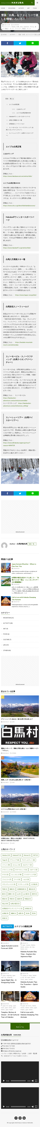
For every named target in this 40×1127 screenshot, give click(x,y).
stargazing (9, 977)
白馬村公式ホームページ (10, 1040)
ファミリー (7, 26)
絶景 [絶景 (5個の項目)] (21, 913)
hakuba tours (24, 949)
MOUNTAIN (11, 8)
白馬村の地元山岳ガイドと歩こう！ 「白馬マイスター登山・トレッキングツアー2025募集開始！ (25, 580)
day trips (32, 947)
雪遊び (24, 28)
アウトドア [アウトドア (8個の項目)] (14, 860)
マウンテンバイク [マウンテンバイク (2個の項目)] (8, 884)
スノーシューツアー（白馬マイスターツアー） (19, 134)
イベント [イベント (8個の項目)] (6, 865)
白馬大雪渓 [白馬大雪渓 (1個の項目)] (15, 903)
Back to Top (20, 1027)
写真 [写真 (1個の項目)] (4, 889)
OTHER (5, 650)
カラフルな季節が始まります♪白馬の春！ (14, 809)
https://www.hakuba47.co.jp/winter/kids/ (17, 248)
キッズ (29, 28)
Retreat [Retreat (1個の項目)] (27, 855)
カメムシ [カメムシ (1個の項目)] (16, 865)
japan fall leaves (26, 1005)
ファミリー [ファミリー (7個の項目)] (6, 879)
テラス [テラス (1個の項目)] (5, 874)
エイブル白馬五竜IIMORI (21, 113)
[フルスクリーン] (36, 1081)
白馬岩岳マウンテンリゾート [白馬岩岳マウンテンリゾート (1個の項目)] (12, 908)
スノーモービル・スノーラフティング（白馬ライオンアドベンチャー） (19, 128)
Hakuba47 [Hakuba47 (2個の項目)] (17, 855)
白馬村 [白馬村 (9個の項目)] (5, 913)
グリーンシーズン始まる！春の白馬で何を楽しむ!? (17, 719)
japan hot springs (7, 1005)
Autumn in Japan (27, 975)
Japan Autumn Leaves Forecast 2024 (9, 947)
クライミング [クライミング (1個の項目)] (7, 870)
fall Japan (27, 977)
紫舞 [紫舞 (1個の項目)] (13, 913)
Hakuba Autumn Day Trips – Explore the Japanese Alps (29, 954)
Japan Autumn (26, 945)
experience (26, 26)
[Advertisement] (19, 515)
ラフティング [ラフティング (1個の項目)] (23, 884)
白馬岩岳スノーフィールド (15, 124)
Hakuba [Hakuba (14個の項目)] (6, 855)
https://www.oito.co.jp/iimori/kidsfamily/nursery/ (19, 205)
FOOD (35, 8)
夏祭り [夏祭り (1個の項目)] (11, 894)
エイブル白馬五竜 (12, 104)
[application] (20, 1072)
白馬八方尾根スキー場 (14, 120)
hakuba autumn (25, 947)
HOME (3, 8)
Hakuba (13, 26)
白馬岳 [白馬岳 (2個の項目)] (28, 908)
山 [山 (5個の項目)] (19, 894)
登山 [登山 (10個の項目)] (5, 903)
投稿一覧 (31, 544)
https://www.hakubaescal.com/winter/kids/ (17, 176)
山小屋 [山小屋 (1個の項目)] (26, 894)
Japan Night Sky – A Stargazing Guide (9, 981)
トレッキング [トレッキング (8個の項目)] (16, 874)
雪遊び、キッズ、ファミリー (13, 28)
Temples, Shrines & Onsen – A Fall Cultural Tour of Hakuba (10, 1014)
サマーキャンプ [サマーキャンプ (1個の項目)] (21, 870)
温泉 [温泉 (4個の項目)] (19, 899)
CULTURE (6, 639)
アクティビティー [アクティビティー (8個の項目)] (28, 860)
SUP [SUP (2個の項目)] (35, 855)
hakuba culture (29, 1007)
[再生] (4, 1081)
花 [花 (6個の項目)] (27, 913)
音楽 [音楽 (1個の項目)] (4, 918)
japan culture (8, 1007)
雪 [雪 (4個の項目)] (34, 913)
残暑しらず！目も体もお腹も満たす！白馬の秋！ (16, 780)
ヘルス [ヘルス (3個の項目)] (26, 879)
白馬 (17, 26)
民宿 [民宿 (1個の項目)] (12, 899)
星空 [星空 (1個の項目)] (34, 894)
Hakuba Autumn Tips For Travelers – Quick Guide (29, 984)
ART (28, 8)
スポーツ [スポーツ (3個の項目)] (33, 870)
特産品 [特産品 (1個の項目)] (28, 899)
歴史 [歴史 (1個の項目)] (4, 899)
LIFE (4, 645)
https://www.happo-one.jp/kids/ (26, 295)
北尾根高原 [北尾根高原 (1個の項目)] (21, 889)
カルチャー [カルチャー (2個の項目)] (27, 865)
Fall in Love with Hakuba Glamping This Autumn (29, 1014)
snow (21, 26)
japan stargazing (7, 975)
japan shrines (29, 1009)
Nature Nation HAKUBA (25, 1123)
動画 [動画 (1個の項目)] (12, 889)
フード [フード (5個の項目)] (17, 879)
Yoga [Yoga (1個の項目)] (4, 860)
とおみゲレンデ (18, 109)
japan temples (9, 1009)
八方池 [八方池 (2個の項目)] (34, 884)
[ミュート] (33, 1081)
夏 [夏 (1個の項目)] (4, 894)
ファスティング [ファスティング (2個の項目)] (30, 874)
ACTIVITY (21, 8)
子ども (32, 26)
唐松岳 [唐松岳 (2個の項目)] (32, 889)
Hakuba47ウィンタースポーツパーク (18, 116)
